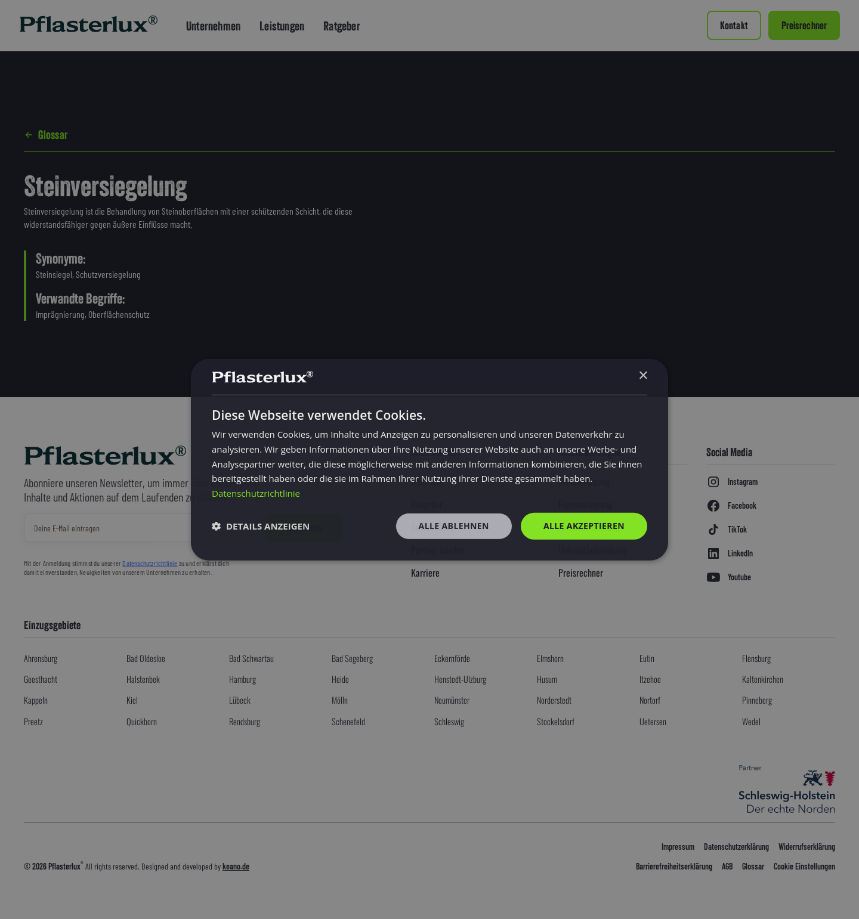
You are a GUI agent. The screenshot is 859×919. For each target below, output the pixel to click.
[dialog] (429, 459)
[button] (261, 526)
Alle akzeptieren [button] (584, 525)
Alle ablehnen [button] (454, 525)
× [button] (642, 376)
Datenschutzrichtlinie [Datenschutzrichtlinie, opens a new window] (256, 493)
